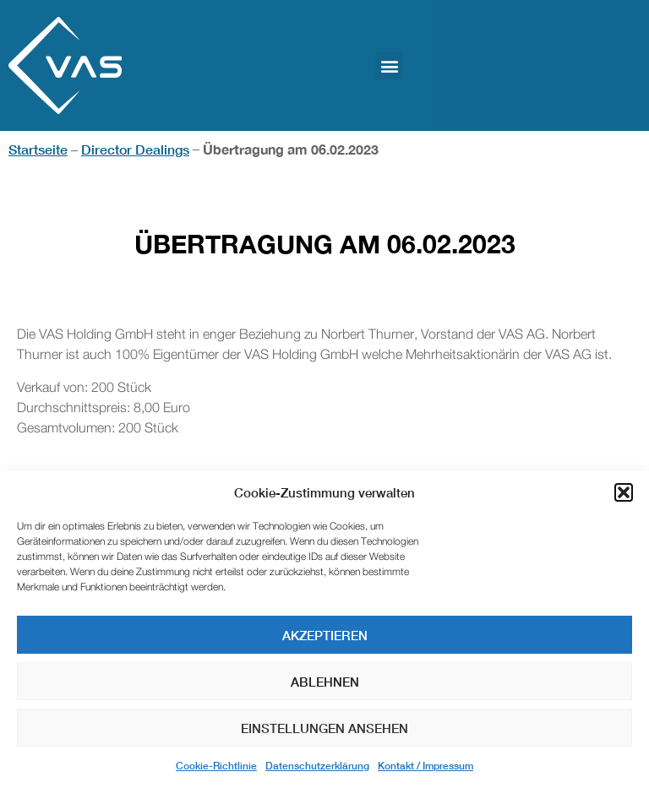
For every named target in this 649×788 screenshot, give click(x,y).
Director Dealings (135, 149)
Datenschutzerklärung (317, 765)
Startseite (38, 149)
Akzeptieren (325, 635)
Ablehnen (325, 681)
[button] (623, 492)
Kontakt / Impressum (425, 765)
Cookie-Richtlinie (216, 765)
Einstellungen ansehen (324, 728)
